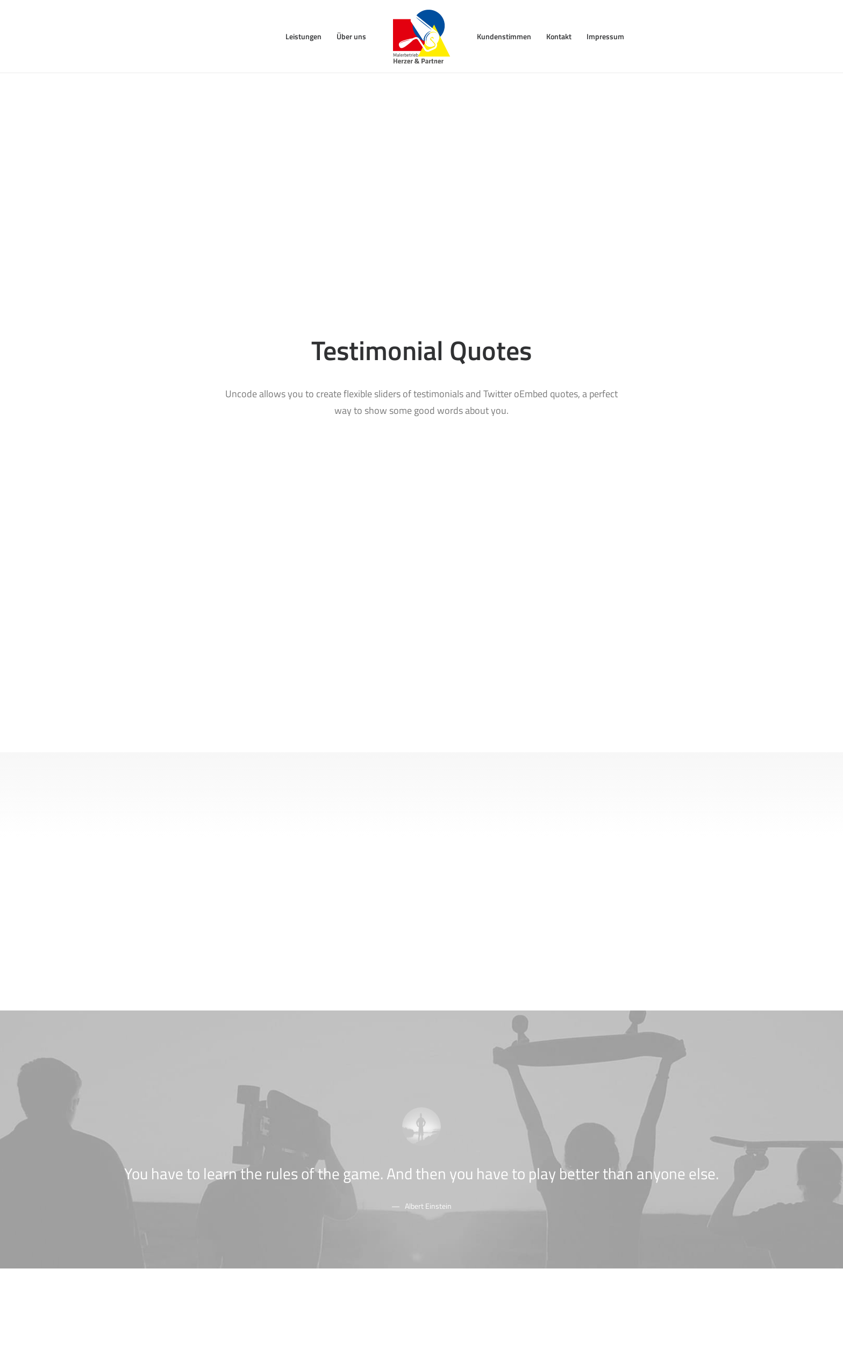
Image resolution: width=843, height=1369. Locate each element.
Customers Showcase (637, 1176)
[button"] (592, 1231)
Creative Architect (148, 1149)
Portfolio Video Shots (153, 1177)
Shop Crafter (139, 1191)
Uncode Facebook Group (641, 1120)
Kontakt (558, 36)
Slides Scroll (295, 1205)
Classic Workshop (147, 1120)
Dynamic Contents (306, 1191)
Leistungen (303, 36)
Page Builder (296, 1120)
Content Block (298, 1177)
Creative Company (149, 1134)
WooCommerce (301, 1134)
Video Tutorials (469, 1176)
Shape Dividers (300, 1219)
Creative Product (146, 1163)
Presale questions (474, 1231)
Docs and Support (474, 1120)
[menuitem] (303, 36)
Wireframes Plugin (306, 1149)
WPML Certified (301, 1233)
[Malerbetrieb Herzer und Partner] (421, 36)
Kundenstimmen (504, 36)
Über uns (351, 36)
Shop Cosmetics (145, 1205)
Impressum (605, 36)
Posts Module (298, 1163)
